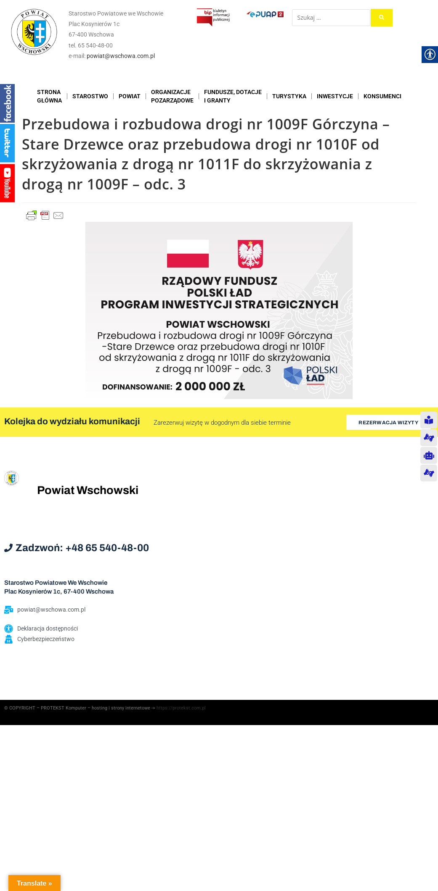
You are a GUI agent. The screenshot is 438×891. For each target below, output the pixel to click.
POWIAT (130, 96)
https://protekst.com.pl (181, 708)
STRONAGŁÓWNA (49, 96)
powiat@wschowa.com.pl (121, 56)
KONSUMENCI (382, 96)
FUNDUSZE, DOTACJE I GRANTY (233, 96)
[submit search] (381, 17)
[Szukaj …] (331, 17)
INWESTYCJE (335, 96)
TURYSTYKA (289, 96)
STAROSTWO (90, 96)
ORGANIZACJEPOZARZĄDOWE (172, 96)
